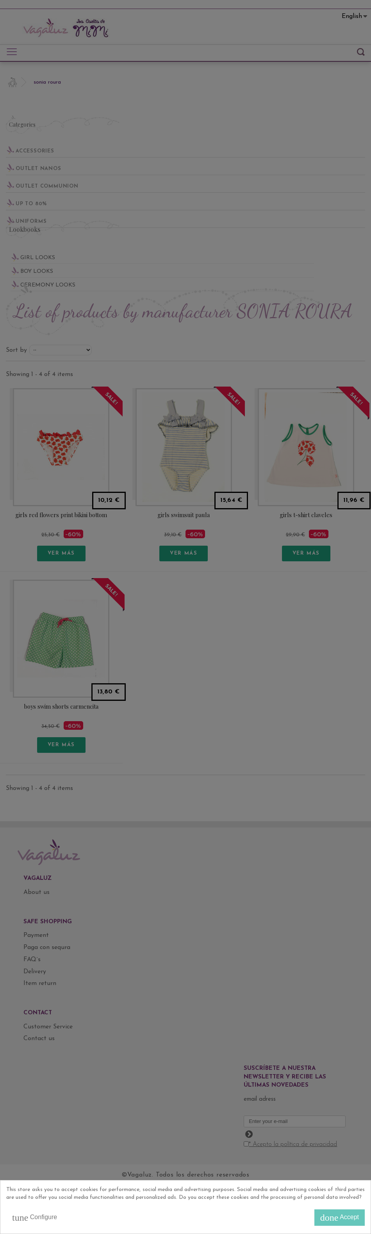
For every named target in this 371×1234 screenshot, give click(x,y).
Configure (34, 1218)
